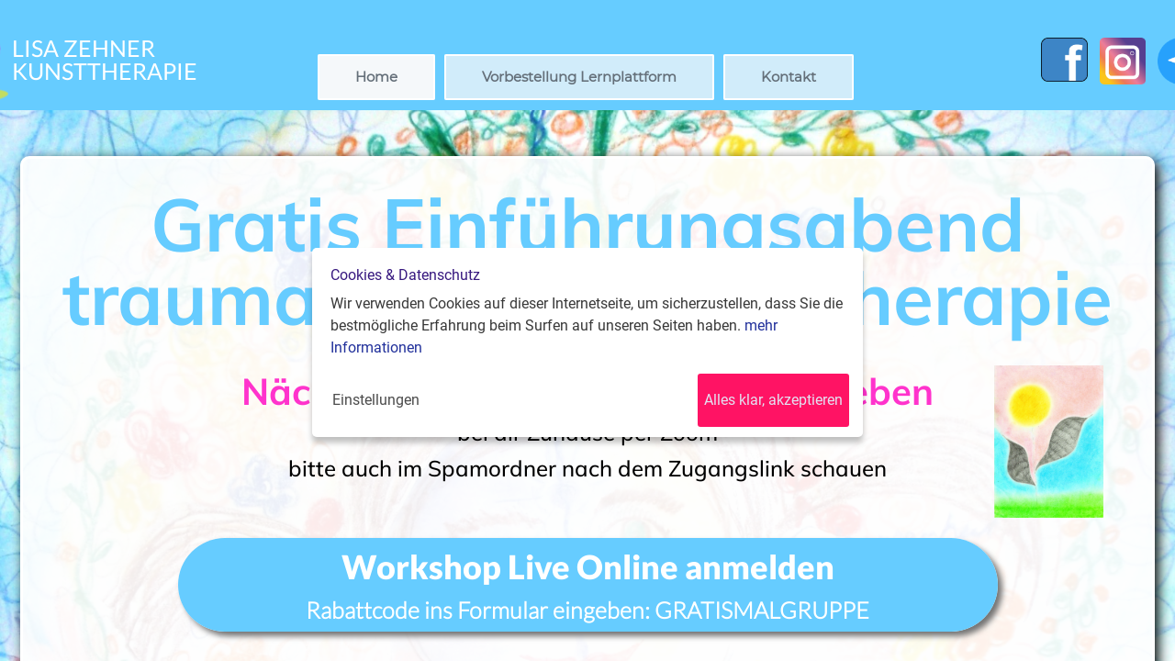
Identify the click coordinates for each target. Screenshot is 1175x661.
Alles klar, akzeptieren (773, 400)
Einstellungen (376, 400)
